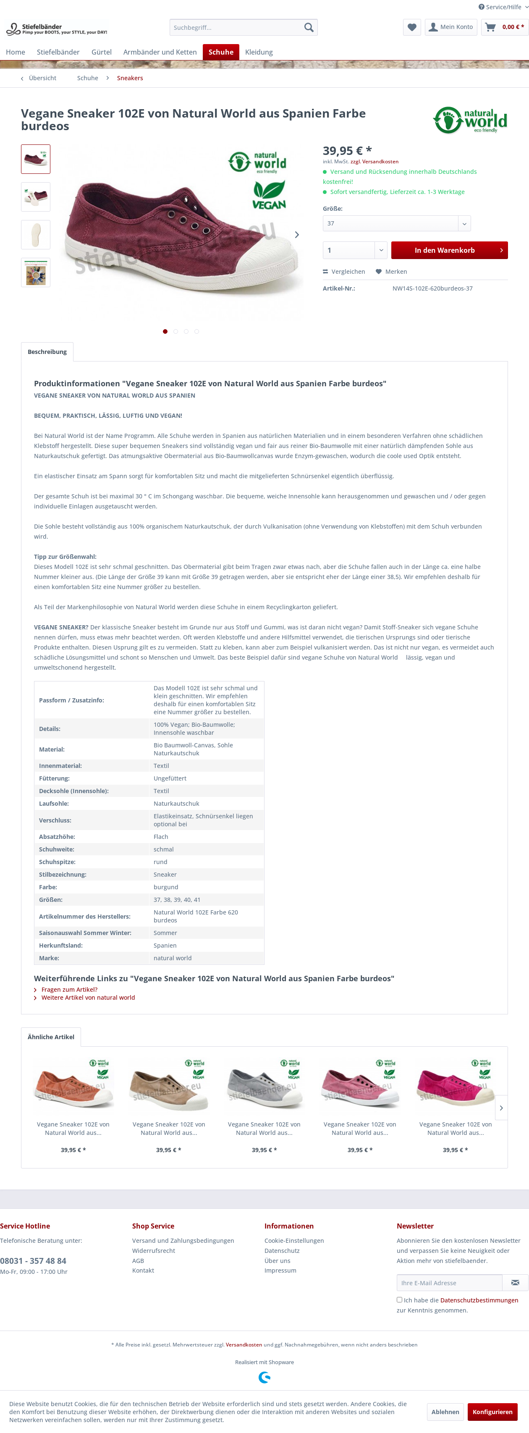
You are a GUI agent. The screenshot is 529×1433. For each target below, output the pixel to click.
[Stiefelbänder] (58, 52)
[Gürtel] (102, 52)
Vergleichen (344, 271)
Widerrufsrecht (153, 1251)
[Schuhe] (221, 52)
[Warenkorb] (505, 27)
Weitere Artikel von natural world (84, 997)
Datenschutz (282, 1251)
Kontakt (143, 1270)
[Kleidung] (259, 52)
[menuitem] (244, 27)
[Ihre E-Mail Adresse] (450, 1282)
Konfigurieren (493, 1412)
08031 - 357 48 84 (33, 1260)
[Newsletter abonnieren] (515, 1282)
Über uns (277, 1261)
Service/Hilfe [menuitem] (501, 7)
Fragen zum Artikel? (65, 989)
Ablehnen (445, 1412)
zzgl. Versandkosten (375, 161)
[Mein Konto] (451, 27)
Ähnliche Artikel (51, 1037)
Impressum (280, 1270)
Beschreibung (47, 352)
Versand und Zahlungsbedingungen (183, 1240)
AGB (138, 1261)
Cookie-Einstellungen (294, 1240)
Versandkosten (244, 1344)
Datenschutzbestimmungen (479, 1300)
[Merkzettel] (412, 27)
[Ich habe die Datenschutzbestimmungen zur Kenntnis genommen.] (399, 1299)
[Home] (15, 52)
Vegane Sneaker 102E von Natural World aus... (73, 1128)
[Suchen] (309, 27)
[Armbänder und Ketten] (160, 52)
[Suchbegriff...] (244, 27)
